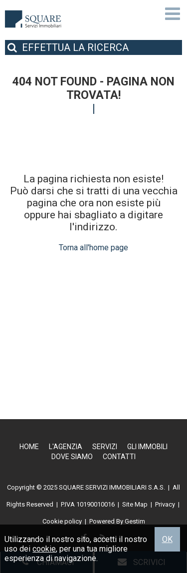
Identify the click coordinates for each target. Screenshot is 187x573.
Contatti (119, 457)
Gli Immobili (147, 447)
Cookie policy (62, 521)
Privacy (165, 504)
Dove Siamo (72, 457)
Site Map (135, 504)
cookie (44, 549)
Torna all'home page (93, 247)
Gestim (135, 521)
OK (167, 539)
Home (29, 447)
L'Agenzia (65, 447)
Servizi (104, 447)
